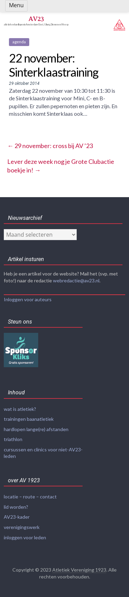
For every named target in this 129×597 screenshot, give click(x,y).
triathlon (13, 439)
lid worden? (16, 507)
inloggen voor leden (25, 537)
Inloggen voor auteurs (28, 299)
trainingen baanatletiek (29, 419)
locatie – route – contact (30, 496)
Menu (16, 5)
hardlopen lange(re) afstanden (36, 429)
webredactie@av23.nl (76, 280)
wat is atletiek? (20, 409)
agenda (19, 41)
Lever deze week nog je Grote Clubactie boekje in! (60, 166)
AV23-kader (17, 517)
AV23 (36, 18)
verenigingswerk (22, 527)
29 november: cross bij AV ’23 (50, 145)
